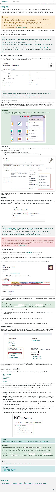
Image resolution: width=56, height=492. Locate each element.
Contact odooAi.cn (6, 483)
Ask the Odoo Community (41, 483)
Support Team (43, 47)
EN (48, 3)
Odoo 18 (52, 3)
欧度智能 (39, 3)
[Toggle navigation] (1, 4)
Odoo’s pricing (22, 245)
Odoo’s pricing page (20, 27)
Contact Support (29, 483)
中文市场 (44, 3)
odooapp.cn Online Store (17, 483)
